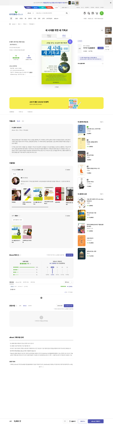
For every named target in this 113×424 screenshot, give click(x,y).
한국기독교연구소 (13, 44)
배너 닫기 (110, 3)
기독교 (24, 24)
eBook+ (56, 18)
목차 (23, 121)
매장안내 (97, 7)
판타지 (30, 18)
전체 (20, 305)
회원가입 (78, 7)
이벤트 (85, 18)
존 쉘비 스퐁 (12, 42)
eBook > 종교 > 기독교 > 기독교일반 (20, 130)
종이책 (29, 305)
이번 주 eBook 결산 (98, 18)
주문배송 (92, 7)
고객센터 (102, 7)
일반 (16, 18)
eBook (35, 7)
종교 (19, 24)
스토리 (56, 7)
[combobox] (30, 13)
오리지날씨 (49, 18)
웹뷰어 (31, 72)
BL (25, 18)
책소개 (18, 121)
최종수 (20, 42)
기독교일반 (31, 24)
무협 (35, 18)
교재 (43, 18)
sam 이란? (107, 49)
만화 (39, 18)
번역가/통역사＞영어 (17, 219)
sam (42, 7)
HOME (10, 24)
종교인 (14, 173)
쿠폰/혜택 (107, 46)
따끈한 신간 (90, 18)
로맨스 (21, 18)
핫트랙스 (49, 7)
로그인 (82, 7)
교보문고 (28, 7)
